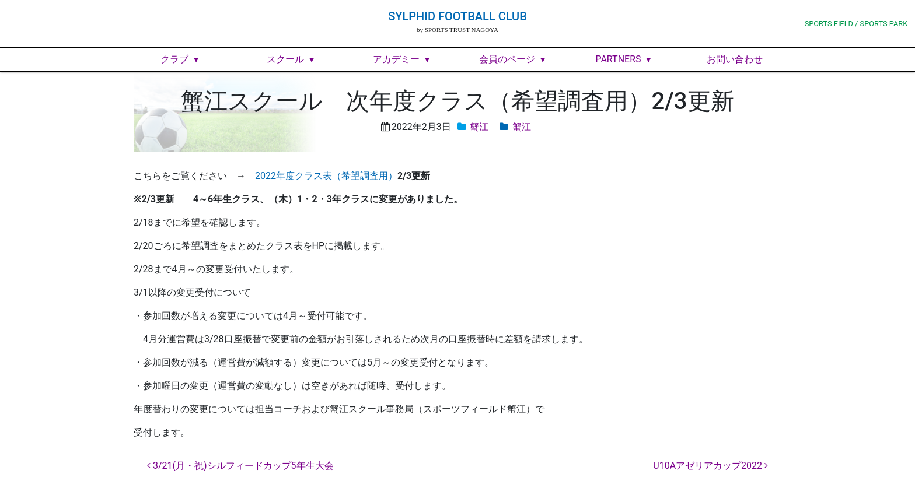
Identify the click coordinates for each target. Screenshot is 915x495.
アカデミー (396, 59)
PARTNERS (618, 59)
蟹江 (479, 126)
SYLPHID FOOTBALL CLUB (457, 16)
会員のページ (507, 59)
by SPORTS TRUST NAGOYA (457, 29)
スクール (285, 59)
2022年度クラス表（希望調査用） (326, 175)
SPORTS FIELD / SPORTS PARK (856, 23)
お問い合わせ (735, 59)
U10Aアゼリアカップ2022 (710, 465)
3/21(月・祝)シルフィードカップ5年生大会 (240, 465)
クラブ (174, 59)
